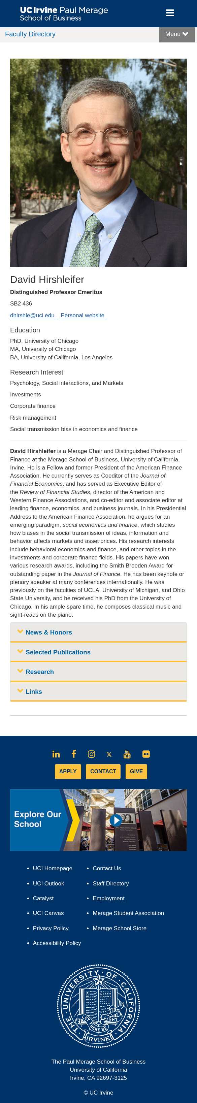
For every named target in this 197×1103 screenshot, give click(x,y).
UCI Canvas (51, 915)
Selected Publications (54, 652)
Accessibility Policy (57, 943)
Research (35, 671)
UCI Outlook (51, 885)
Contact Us (107, 868)
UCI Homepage (55, 870)
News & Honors (44, 632)
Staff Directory (111, 883)
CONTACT (103, 771)
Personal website (84, 315)
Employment (108, 898)
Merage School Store (123, 930)
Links (29, 691)
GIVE (136, 771)
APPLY (68, 771)
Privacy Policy (54, 930)
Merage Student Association (128, 913)
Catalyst (46, 900)
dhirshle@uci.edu (34, 315)
